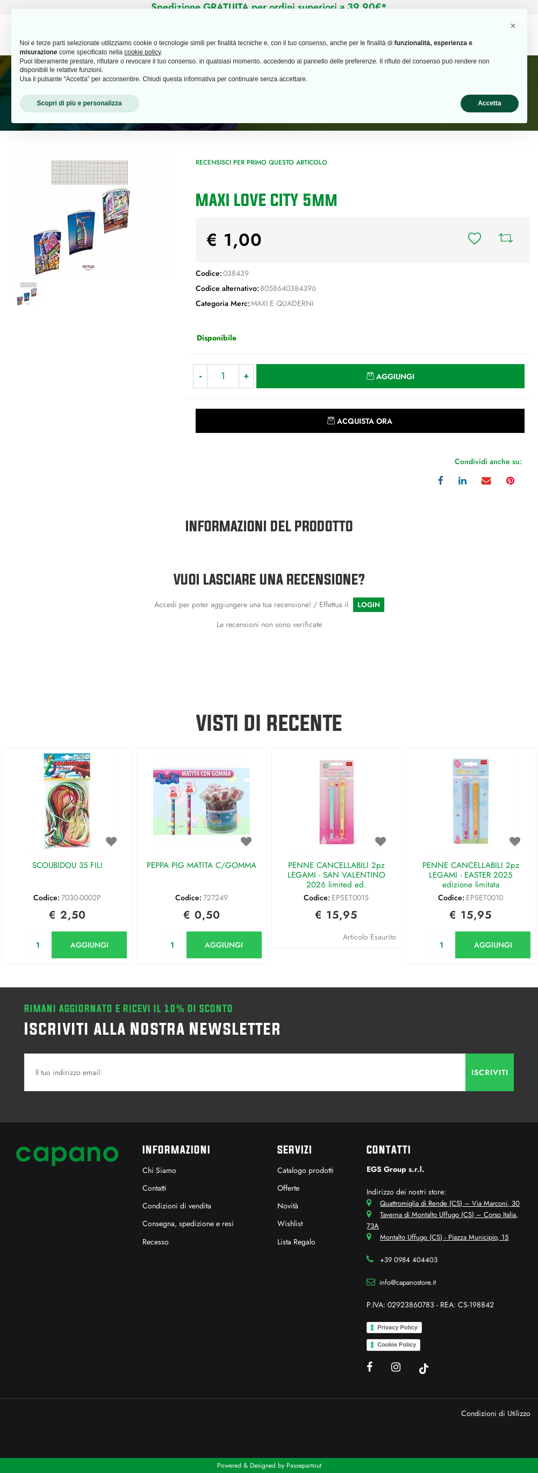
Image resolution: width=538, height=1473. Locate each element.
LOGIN (368, 605)
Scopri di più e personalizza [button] (79, 103)
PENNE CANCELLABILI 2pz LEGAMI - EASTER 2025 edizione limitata (470, 875)
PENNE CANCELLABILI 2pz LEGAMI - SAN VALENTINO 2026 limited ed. (336, 875)
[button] (89, 215)
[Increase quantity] (246, 376)
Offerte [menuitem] (288, 1188)
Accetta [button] (489, 103)
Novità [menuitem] (287, 1205)
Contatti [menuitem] (154, 1188)
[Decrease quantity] (200, 376)
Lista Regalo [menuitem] (296, 1241)
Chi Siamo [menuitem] (159, 1170)
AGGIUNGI (89, 945)
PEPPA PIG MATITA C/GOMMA (201, 865)
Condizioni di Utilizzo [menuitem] (495, 1413)
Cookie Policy (396, 1344)
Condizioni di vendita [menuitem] (176, 1205)
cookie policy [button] (142, 52)
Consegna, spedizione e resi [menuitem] (188, 1223)
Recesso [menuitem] (155, 1241)
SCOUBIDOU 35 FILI (67, 865)
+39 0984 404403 (408, 1260)
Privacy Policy (397, 1327)
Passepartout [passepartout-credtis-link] (303, 1465)
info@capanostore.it (407, 1282)
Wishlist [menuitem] (290, 1223)
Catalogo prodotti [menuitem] (305, 1170)
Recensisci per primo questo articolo (261, 162)
